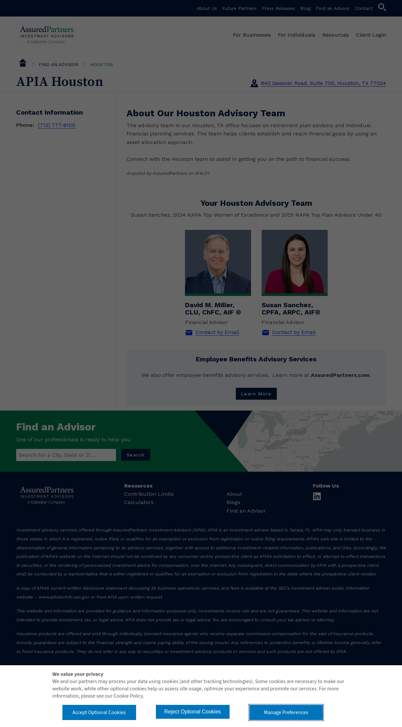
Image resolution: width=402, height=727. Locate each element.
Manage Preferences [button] (286, 712)
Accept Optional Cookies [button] (99, 712)
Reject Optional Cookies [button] (192, 711)
